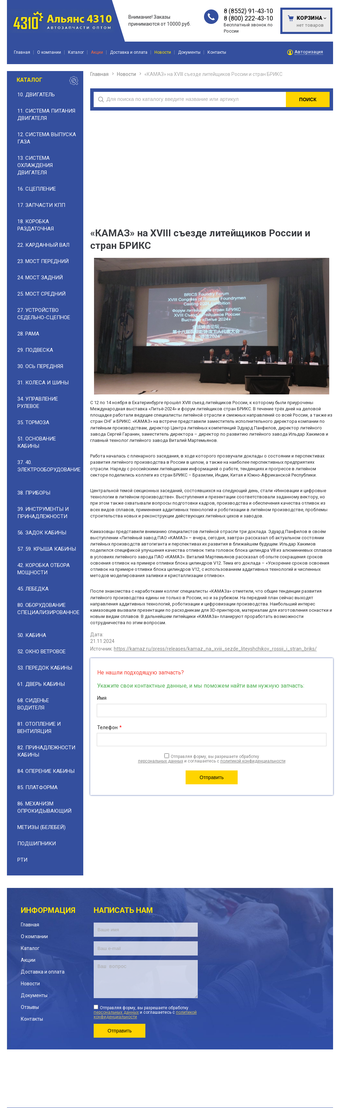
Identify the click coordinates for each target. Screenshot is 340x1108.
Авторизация (309, 52)
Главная (99, 74)
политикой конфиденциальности (253, 761)
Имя (102, 698)
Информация (48, 910)
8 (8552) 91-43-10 (248, 11)
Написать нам (123, 910)
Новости (126, 74)
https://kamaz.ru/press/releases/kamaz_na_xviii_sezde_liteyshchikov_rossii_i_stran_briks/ (215, 649)
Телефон (109, 727)
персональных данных (160, 761)
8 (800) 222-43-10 (248, 18)
